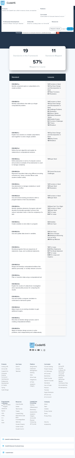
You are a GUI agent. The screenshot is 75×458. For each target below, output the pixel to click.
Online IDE (4, 369)
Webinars (18, 422)
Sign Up (70, 28)
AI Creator (4, 385)
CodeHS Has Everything (33, 402)
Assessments (33, 412)
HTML (3, 415)
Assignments (33, 366)
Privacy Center (48, 411)
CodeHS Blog (19, 413)
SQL (2, 420)
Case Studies (19, 404)
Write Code (33, 377)
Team (45, 406)
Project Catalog (48, 369)
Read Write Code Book (20, 416)
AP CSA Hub (47, 395)
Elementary (47, 376)
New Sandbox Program (5, 405)
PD (59, 364)
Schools (18, 369)
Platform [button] (43, 9)
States (17, 406)
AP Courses (47, 373)
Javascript (4, 408)
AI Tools (32, 382)
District (18, 366)
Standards (47, 383)
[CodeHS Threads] (44, 350)
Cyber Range (4, 390)
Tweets (18, 411)
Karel (2, 422)
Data (31, 375)
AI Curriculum (47, 397)
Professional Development (5, 382)
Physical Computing (33, 421)
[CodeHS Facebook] (30, 350)
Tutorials (46, 390)
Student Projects (20, 424)
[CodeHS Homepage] (9, 3)
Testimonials (19, 409)
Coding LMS (4, 366)
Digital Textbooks (49, 392)
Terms (45, 413)
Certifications (5, 379)
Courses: (18, 33)
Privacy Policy (47, 416)
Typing (3, 387)
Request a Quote (55, 28)
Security (46, 422)
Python (3, 411)
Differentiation (34, 407)
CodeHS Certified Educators (11, 439)
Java (2, 413)
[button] (20, 9)
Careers (46, 409)
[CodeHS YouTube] (38, 350)
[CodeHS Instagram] (33, 350)
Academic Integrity (32, 385)
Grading (32, 372)
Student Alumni (20, 429)
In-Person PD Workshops (61, 371)
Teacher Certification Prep (63, 382)
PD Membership (62, 387)
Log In (64, 29)
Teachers (18, 371)
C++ (2, 418)
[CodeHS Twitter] (41, 350)
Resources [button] (55, 22)
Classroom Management (33, 369)
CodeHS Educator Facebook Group (13, 446)
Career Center (19, 426)
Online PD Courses (61, 367)
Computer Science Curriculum (4, 375)
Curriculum (47, 364)
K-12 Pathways (48, 371)
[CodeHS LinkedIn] (35, 350)
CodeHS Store (8, 452)
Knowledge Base (20, 419)
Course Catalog (48, 366)
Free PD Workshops (61, 378)
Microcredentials (62, 385)
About (45, 404)
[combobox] (39, 33)
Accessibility (47, 424)
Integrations (33, 379)
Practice (46, 387)
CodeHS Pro (4, 371)
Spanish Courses (48, 380)
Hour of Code (47, 385)
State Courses (48, 378)
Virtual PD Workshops (61, 375)
